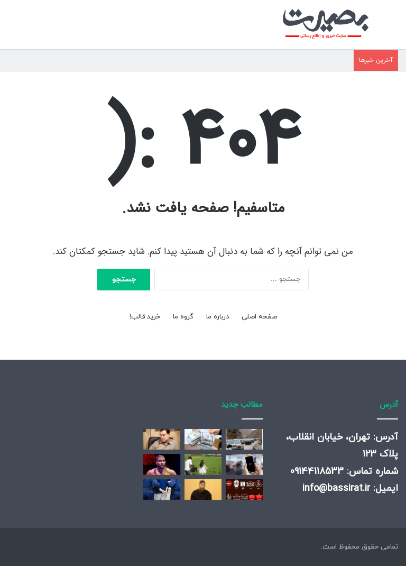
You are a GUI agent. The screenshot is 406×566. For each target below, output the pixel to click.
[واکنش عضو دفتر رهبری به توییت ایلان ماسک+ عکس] (161, 439)
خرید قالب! (145, 317)
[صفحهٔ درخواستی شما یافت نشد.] (203, 464)
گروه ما (183, 317)
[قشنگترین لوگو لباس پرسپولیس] (244, 489)
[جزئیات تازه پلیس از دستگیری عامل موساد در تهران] (203, 489)
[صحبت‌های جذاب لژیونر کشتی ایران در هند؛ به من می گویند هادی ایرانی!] (161, 464)
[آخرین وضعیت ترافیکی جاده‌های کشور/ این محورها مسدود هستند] (244, 439)
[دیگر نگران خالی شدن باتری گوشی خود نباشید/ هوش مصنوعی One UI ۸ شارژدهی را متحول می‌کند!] (244, 464)
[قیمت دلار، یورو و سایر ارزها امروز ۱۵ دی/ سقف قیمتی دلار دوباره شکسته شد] (203, 439)
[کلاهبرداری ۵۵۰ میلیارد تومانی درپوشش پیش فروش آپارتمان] (161, 489)
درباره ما (217, 317)
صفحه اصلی (259, 317)
